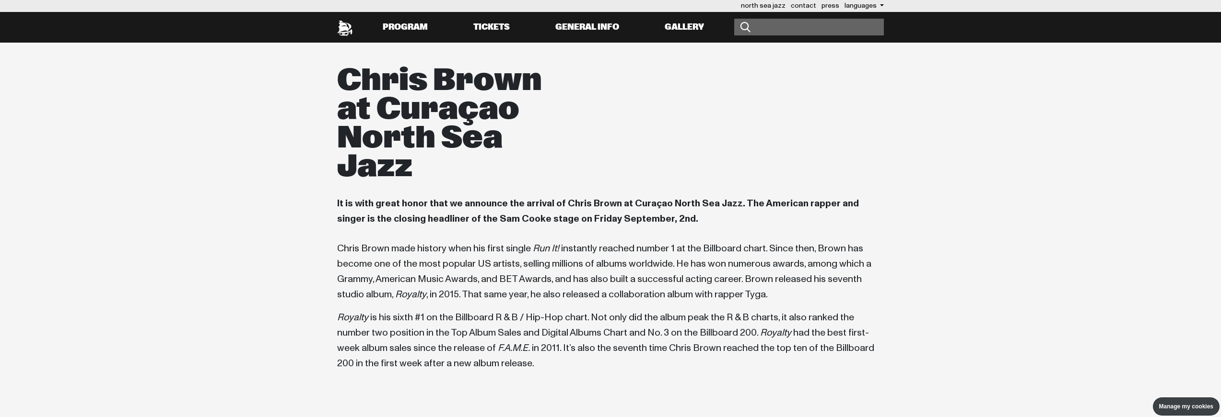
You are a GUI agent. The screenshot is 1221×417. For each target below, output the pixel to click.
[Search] (809, 27)
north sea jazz (763, 5)
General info (587, 27)
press (830, 5)
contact (803, 5)
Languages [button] (861, 5)
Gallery (684, 27)
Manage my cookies (1186, 406)
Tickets (491, 27)
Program (405, 27)
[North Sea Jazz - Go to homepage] (344, 27)
